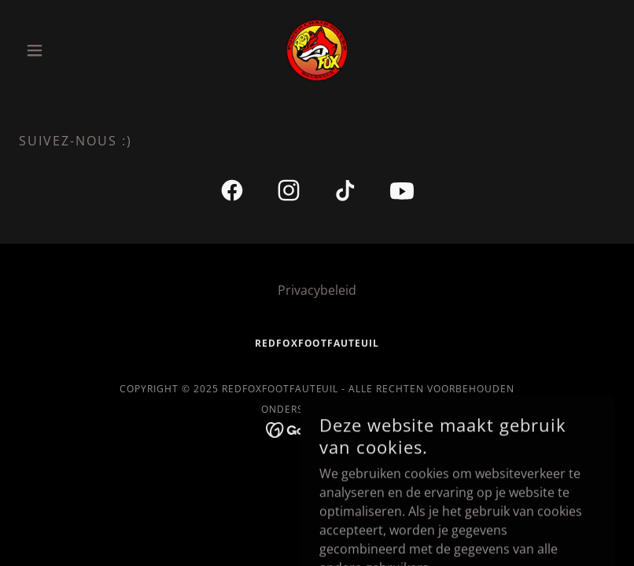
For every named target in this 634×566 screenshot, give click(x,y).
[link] (317, 50)
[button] (64, 50)
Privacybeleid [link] (317, 290)
